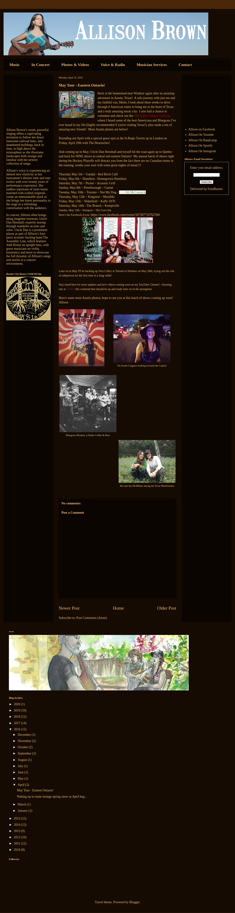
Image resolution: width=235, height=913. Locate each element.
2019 (17, 710)
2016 (17, 729)
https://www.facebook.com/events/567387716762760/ (125, 215)
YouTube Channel (149, 284)
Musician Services (152, 64)
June (21, 772)
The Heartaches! (99, 143)
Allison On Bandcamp (202, 140)
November (25, 741)
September (25, 753)
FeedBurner (215, 189)
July (21, 766)
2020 (17, 704)
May (21, 778)
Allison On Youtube (201, 134)
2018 (17, 716)
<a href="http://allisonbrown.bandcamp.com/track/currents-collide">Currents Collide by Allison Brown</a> (28, 99)
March (22, 804)
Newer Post (69, 608)
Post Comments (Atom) (91, 618)
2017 (17, 723)
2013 (17, 831)
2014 (17, 824)
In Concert (40, 64)
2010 (17, 849)
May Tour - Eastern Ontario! (35, 790)
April (21, 785)
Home (118, 608)
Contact (185, 64)
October (23, 747)
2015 (17, 818)
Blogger (134, 902)
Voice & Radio (113, 64)
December (25, 734)
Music (14, 64)
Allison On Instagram (202, 151)
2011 (17, 843)
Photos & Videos (75, 64)
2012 (17, 837)
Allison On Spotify (200, 145)
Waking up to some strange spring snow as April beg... (52, 796)
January (23, 810)
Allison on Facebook (201, 129)
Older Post (166, 608)
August (23, 760)
